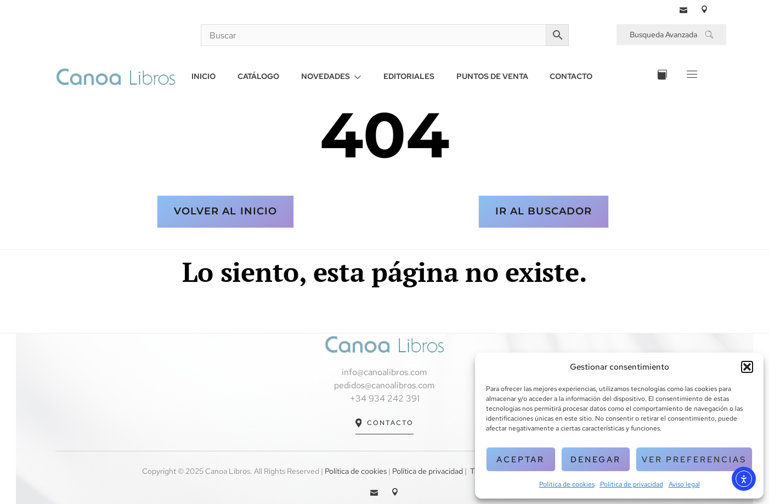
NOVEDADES (331, 76)
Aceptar (520, 459)
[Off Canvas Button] (691, 76)
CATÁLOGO (258, 76)
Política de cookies (567, 484)
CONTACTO (571, 76)
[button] (747, 366)
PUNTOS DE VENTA (492, 76)
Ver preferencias (694, 459)
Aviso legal (684, 484)
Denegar (595, 459)
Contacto (384, 423)
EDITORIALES (408, 76)
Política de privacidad (631, 484)
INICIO (203, 76)
